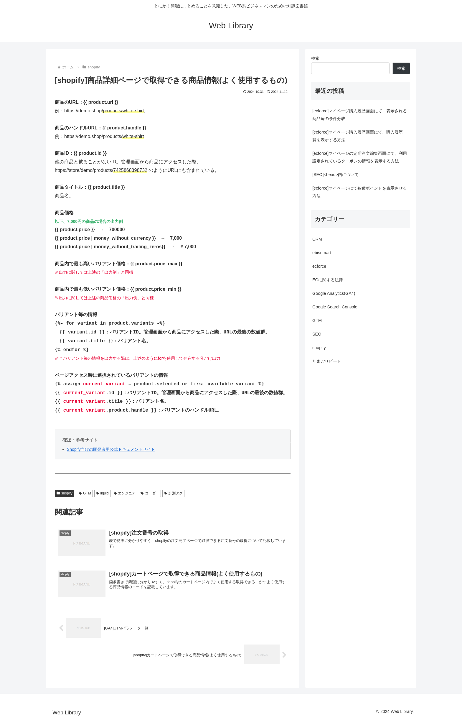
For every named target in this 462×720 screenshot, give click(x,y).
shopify (64, 493)
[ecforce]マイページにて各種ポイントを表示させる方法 (359, 192)
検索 (315, 58)
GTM (85, 493)
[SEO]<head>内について (335, 174)
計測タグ (173, 493)
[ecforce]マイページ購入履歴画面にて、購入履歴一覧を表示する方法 (359, 136)
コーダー (150, 493)
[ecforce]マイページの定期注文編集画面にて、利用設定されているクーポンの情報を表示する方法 (359, 157)
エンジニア (125, 493)
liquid (102, 493)
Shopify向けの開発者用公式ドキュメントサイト (111, 449)
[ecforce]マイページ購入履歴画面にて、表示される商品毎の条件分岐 (359, 115)
